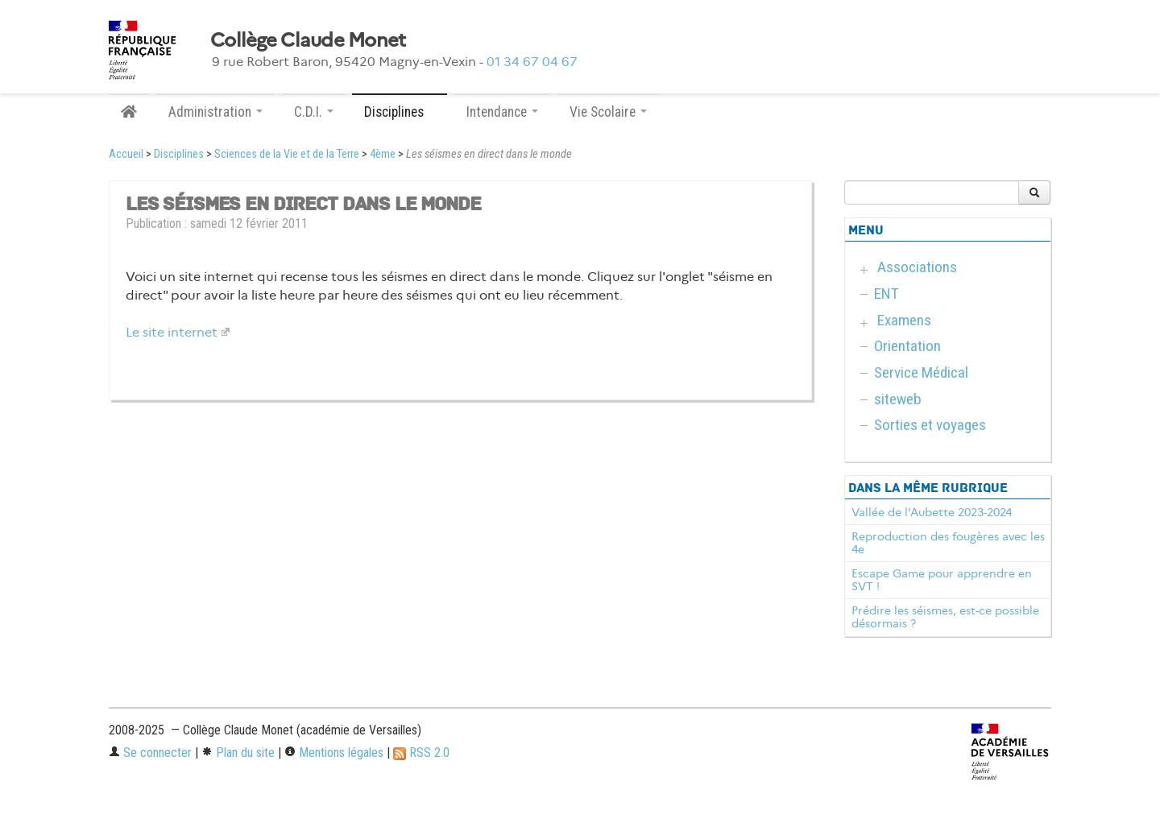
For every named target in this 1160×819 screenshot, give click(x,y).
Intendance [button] (502, 112)
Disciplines (179, 154)
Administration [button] (215, 112)
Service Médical (921, 372)
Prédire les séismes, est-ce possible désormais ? (945, 617)
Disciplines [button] (399, 112)
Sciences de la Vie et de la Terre (286, 154)
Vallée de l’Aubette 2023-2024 (931, 512)
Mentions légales (333, 752)
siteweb (898, 399)
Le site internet (172, 332)
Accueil (126, 154)
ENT (886, 293)
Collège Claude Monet (308, 40)
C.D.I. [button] (314, 112)
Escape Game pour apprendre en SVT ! (941, 580)
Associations (917, 267)
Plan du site (238, 752)
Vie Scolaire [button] (608, 112)
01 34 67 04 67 (532, 61)
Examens (904, 320)
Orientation (907, 346)
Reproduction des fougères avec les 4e (948, 542)
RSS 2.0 (421, 752)
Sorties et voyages (930, 425)
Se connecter (150, 752)
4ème (383, 154)
